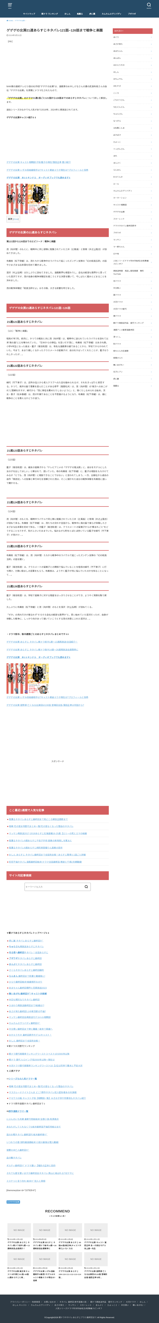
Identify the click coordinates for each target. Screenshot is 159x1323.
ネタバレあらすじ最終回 (25, 958)
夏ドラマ (117, 295)
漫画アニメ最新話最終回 (123, 330)
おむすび (117, 86)
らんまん (117, 170)
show (15, 219)
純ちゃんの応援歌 (121, 351)
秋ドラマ (117, 344)
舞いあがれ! (138, 1305)
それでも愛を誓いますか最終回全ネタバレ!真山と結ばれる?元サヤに (40, 1173)
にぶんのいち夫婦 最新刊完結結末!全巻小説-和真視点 (33, 1119)
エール (116, 184)
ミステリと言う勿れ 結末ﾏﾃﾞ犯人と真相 (26, 1181)
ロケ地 (116, 254)
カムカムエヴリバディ (112, 14)
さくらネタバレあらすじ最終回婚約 (26, 970)
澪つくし (117, 337)
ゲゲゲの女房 (14, 1202)
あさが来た (118, 44)
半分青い (117, 288)
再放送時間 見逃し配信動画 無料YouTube (128, 272)
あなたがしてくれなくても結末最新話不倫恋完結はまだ (34, 1127)
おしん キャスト (19, 1305)
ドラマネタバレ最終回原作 (124, 226)
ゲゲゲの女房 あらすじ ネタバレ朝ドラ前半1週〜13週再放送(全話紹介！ (42, 642)
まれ (115, 156)
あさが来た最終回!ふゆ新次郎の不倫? (27, 1011)
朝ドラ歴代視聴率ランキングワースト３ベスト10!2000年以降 (39, 1054)
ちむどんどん (119, 107)
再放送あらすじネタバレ (26, 946)
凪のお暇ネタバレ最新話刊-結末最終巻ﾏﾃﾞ (27, 1134)
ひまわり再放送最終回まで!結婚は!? (26, 1005)
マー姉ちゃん (119, 247)
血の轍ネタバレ (14, 1158)
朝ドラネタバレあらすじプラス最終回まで (78, 1317)
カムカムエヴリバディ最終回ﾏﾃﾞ (24, 1023)
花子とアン (118, 372)
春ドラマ (117, 316)
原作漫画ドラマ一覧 (18, 1111)
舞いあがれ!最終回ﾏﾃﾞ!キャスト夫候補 (27, 993)
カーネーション (120, 198)
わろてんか (118, 177)
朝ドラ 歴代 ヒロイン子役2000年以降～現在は (32, 1060)
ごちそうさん (119, 100)
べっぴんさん (119, 149)
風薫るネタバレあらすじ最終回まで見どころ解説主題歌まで (38, 819)
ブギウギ (132, 14)
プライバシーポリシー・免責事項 (25, 1302)
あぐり (116, 37)
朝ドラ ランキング (49, 14)
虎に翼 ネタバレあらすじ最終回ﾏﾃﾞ (26, 941)
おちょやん (118, 79)
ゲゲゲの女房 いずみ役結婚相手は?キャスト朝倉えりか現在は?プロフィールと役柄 (47, 170)
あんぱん (117, 58)
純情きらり (118, 358)
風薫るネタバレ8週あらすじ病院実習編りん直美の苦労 (35, 848)
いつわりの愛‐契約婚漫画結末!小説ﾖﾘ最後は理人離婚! (33, 1142)
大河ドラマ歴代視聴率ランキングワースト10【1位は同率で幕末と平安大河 (45, 1065)
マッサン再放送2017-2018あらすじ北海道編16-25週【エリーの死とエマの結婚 (48, 833)
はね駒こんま (119, 128)
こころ (116, 93)
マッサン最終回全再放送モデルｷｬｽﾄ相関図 (29, 1017)
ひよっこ (117, 142)
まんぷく (117, 163)
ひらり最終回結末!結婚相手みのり (25, 982)
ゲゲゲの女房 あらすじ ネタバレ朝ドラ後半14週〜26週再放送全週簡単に (42, 649)
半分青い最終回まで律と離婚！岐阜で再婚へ (30, 1029)
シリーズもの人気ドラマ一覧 (23, 1079)
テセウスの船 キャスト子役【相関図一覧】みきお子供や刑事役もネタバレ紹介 (47, 1098)
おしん (67, 14)
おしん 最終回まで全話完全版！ (24, 1041)
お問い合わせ (50, 1302)
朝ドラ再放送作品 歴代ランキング (128, 323)
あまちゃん (118, 51)
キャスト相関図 (120, 205)
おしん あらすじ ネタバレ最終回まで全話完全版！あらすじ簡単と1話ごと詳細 (47, 855)
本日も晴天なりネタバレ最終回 (24, 999)
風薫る (80, 14)
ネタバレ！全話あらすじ (28, 952)
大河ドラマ (118, 302)
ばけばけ (117, 135)
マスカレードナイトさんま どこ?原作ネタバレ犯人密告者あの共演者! (43, 1092)
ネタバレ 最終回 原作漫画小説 (73, 1302)
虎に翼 (92, 14)
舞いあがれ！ (119, 365)
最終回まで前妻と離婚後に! (27, 976)
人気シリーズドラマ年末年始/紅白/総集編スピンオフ (131, 262)
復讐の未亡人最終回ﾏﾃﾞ (18, 1150)
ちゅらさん (118, 114)
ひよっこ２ (112, 1305)
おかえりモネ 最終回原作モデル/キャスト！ (30, 1035)
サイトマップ (29, 14)
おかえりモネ (119, 65)
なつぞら (117, 121)
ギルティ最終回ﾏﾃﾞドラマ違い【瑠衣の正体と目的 (31, 1165)
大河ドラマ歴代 (120, 309)
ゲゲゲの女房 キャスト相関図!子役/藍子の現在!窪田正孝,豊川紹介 (39, 162)
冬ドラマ (117, 281)
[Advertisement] (58, 66)
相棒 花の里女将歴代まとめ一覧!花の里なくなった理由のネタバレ (41, 826)
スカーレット (119, 219)
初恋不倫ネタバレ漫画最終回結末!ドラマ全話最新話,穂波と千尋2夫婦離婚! (45, 862)
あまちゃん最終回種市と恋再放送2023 (28, 988)
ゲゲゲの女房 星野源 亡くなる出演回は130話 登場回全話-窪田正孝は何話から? (45, 705)
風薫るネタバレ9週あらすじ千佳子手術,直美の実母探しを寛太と (40, 840)
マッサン (117, 240)
